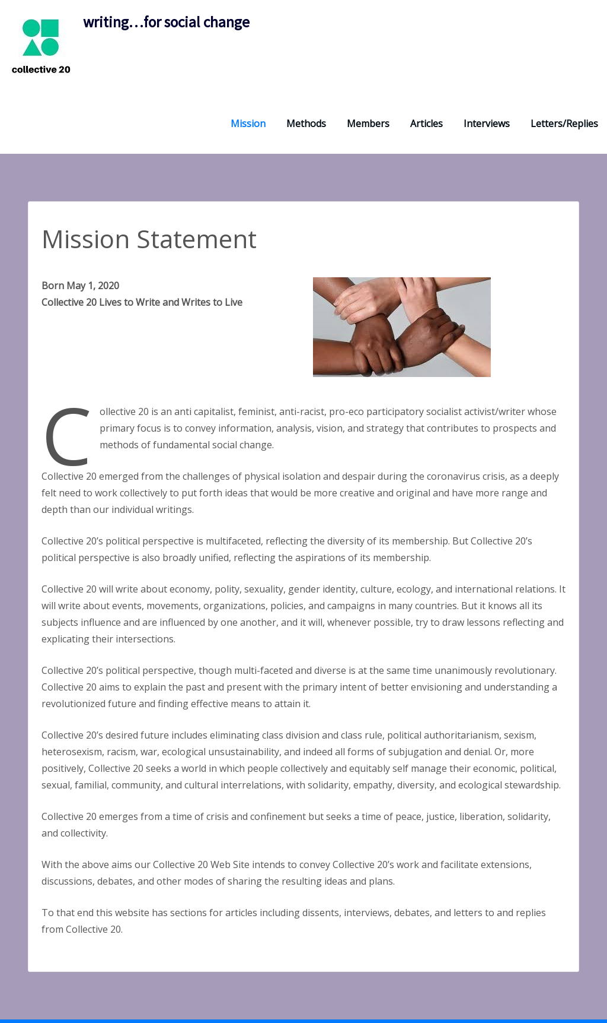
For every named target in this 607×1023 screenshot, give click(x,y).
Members (368, 123)
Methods (306, 123)
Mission (248, 123)
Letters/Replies (564, 123)
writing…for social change (166, 21)
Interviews (487, 123)
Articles (426, 123)
